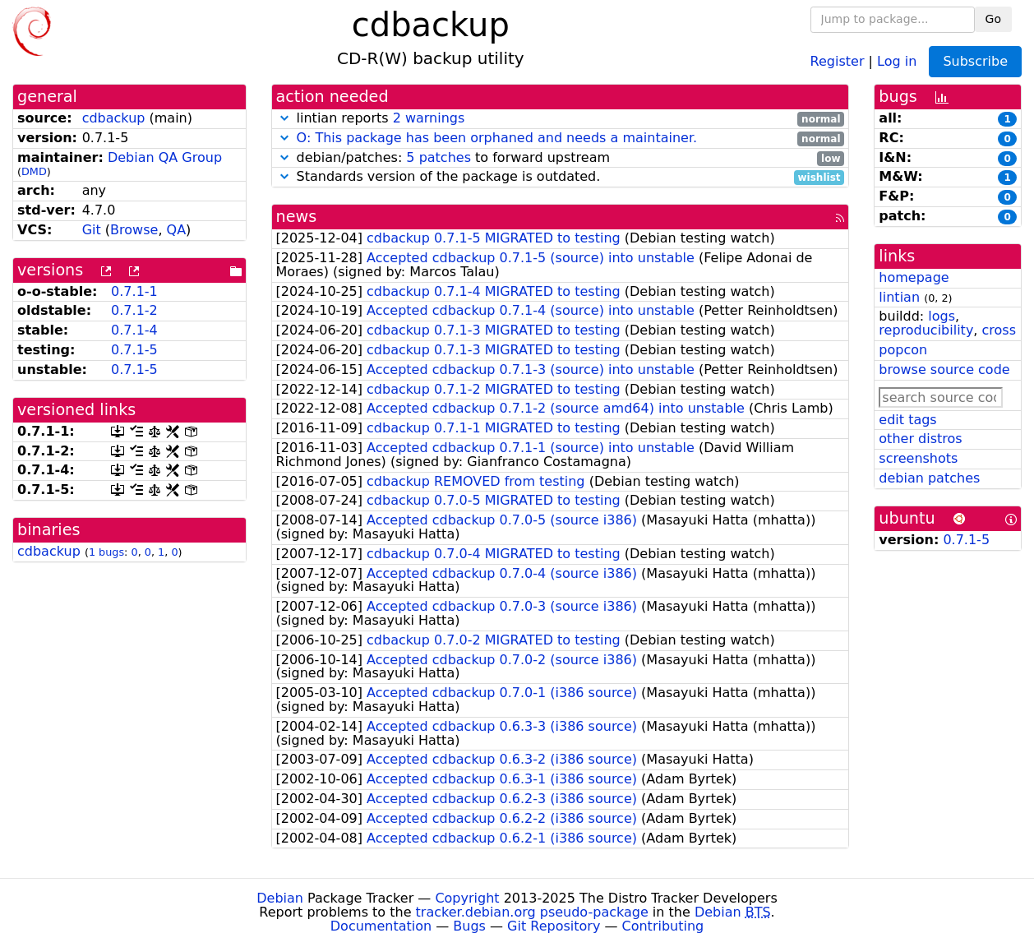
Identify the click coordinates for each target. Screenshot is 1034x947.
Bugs (469, 926)
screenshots (918, 458)
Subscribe (975, 61)
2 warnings (429, 118)
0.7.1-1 (134, 291)
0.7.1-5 (134, 350)
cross (999, 330)
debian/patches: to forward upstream (560, 158)
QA (177, 230)
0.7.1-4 (134, 330)
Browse (134, 230)
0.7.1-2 (134, 310)
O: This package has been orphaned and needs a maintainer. (497, 138)
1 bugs (106, 552)
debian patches (929, 478)
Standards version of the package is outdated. (560, 177)
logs (941, 316)
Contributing (663, 926)
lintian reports (560, 119)
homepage (914, 277)
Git (91, 230)
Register (837, 60)
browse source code (944, 369)
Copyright (467, 898)
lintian (899, 297)
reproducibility (926, 330)
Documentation (381, 926)
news (296, 216)
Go (993, 18)
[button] (284, 118)
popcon (903, 350)
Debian (279, 898)
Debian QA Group (165, 157)
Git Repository (553, 926)
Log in (896, 60)
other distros (920, 438)
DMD (34, 171)
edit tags (907, 419)
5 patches (438, 157)
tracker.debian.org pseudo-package (532, 912)
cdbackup (113, 118)
